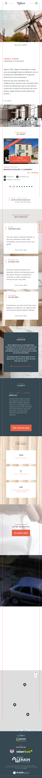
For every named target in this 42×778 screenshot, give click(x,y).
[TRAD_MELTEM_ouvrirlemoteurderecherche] (6, 3)
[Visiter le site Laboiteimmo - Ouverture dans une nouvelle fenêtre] (20, 772)
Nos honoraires (24, 764)
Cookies (25, 765)
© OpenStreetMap (33, 727)
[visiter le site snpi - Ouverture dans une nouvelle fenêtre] (12, 748)
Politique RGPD (18, 765)
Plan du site (8, 764)
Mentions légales (15, 764)
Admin (30, 764)
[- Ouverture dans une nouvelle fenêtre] (21, 737)
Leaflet (18, 727)
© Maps (24, 727)
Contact (39, 227)
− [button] (35, 673)
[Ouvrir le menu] (36, 3)
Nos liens (35, 764)
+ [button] (35, 670)
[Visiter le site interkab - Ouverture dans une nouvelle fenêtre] (24, 748)
